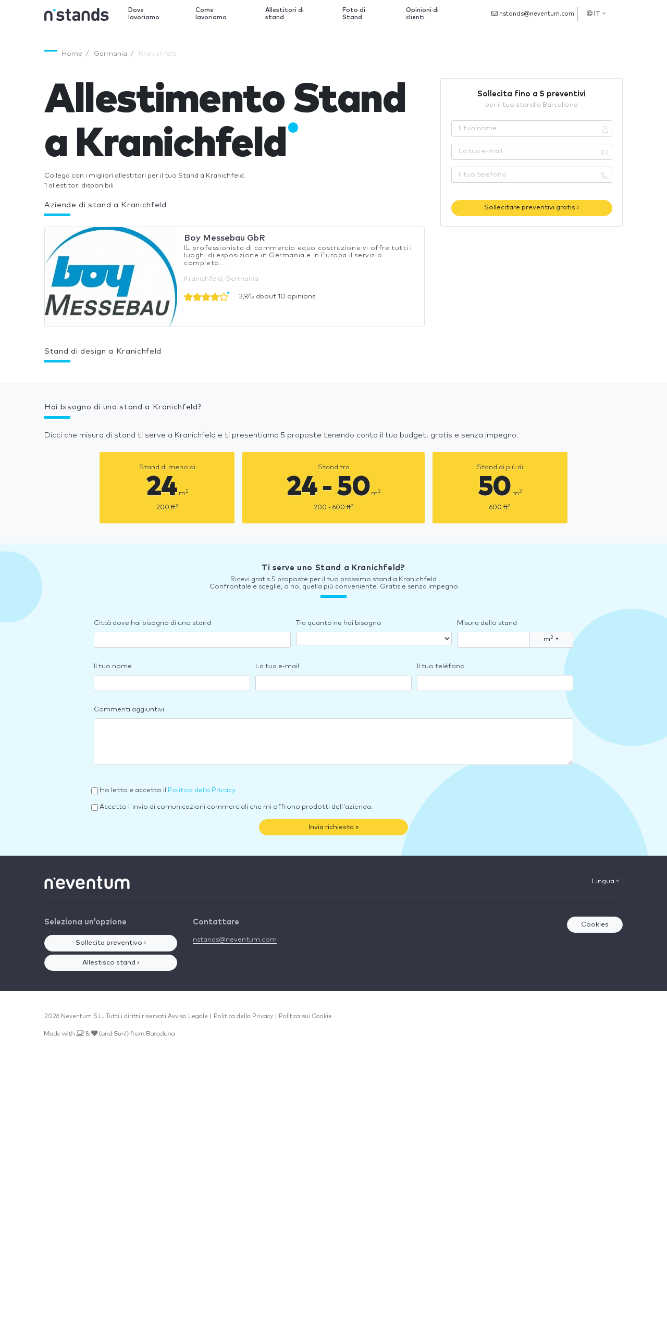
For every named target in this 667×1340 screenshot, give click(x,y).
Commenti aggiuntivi (129, 709)
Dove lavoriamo (143, 13)
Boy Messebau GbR (224, 238)
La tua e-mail (277, 666)
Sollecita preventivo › (111, 943)
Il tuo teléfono (441, 666)
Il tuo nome (113, 666)
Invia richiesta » (333, 827)
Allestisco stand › (110, 962)
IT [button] (596, 13)
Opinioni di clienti (422, 13)
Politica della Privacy (201, 790)
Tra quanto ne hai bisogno (338, 623)
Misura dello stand (487, 623)
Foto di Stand (353, 13)
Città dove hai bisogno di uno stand (152, 623)
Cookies (595, 924)
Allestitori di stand (284, 13)
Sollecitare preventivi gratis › (531, 207)
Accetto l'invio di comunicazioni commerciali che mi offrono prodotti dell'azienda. (236, 807)
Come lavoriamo (211, 13)
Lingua (606, 881)
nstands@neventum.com (532, 13)
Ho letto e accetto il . (168, 790)
